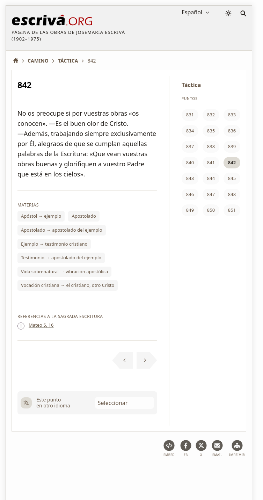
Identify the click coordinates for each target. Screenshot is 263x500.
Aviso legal (56, 473)
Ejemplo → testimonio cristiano (54, 244)
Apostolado (84, 216)
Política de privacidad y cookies (112, 473)
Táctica (191, 85)
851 (232, 210)
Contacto (234, 473)
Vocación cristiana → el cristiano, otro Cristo (67, 285)
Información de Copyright (185, 473)
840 (190, 162)
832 (211, 114)
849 (190, 210)
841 (211, 162)
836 (232, 131)
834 (190, 131)
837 (190, 146)
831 (190, 114)
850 (211, 210)
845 (232, 178)
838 (211, 146)
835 (211, 131)
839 (232, 146)
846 (190, 194)
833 (232, 114)
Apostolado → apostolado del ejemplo (61, 230)
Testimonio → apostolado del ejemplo (61, 257)
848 (232, 194)
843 (190, 178)
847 (211, 194)
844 (211, 178)
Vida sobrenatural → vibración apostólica (64, 271)
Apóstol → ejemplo (41, 216)
